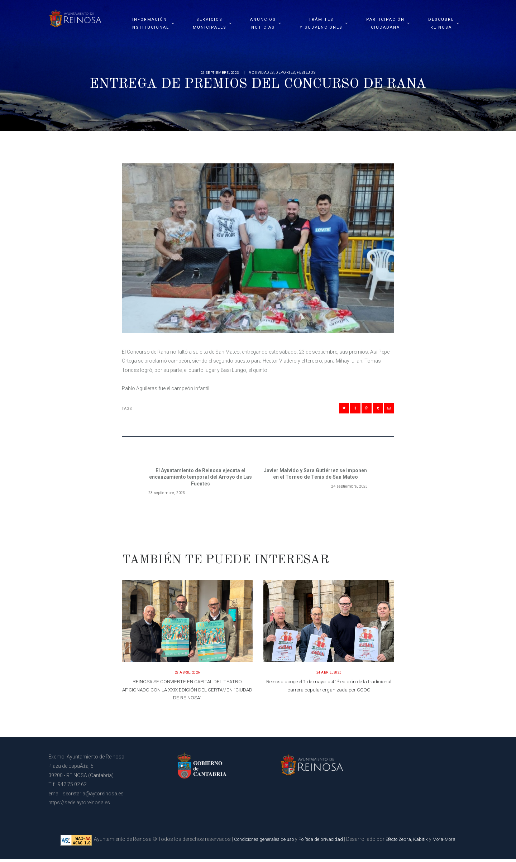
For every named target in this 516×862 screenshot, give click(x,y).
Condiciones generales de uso (259, 842)
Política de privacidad (322, 842)
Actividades (262, 73)
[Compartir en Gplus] (359, 409)
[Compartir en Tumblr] (373, 409)
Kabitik (427, 842)
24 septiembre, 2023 (220, 73)
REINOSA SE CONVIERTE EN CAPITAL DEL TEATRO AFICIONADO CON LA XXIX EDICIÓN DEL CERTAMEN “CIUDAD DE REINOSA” (187, 693)
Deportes (286, 73)
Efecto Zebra (403, 842)
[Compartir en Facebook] (344, 409)
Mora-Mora (452, 842)
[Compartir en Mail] (387, 409)
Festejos (307, 73)
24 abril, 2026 (329, 675)
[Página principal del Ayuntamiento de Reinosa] (75, 16)
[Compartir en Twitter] (329, 409)
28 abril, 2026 (187, 675)
